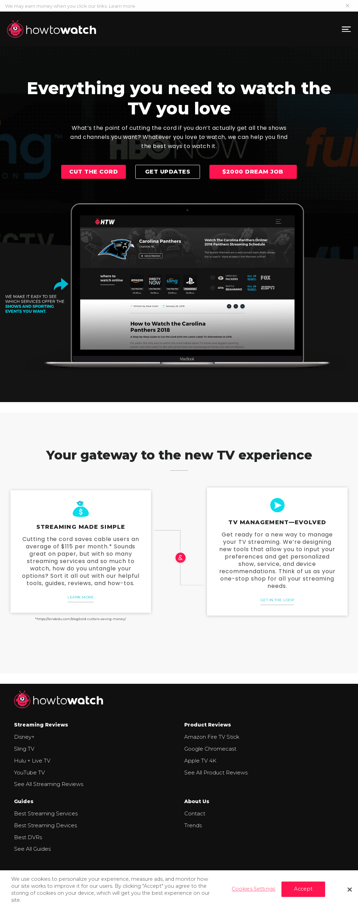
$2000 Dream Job (253, 171)
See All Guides (32, 848)
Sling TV (24, 748)
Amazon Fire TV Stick (211, 736)
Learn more (122, 6)
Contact (194, 813)
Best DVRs (28, 837)
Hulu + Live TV (32, 760)
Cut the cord (93, 171)
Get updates (168, 171)
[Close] (350, 892)
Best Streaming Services (46, 813)
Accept (303, 892)
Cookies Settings (253, 892)
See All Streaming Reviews (48, 784)
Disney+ (24, 736)
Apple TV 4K (200, 760)
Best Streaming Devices (45, 825)
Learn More (80, 597)
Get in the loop (277, 600)
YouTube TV (29, 772)
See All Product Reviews (216, 772)
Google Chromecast (210, 748)
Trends (193, 825)
